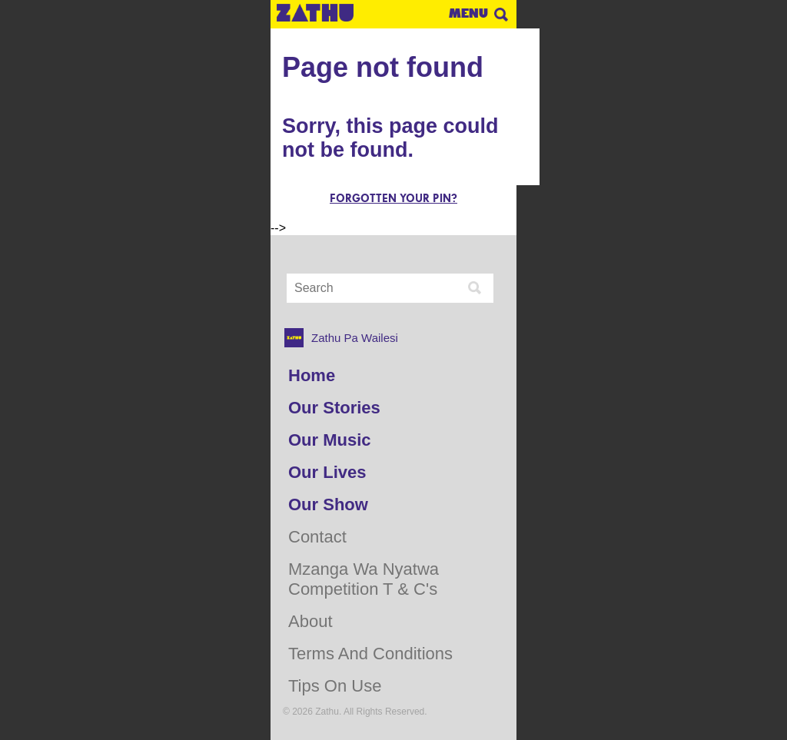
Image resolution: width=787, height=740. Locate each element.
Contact (317, 536)
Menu (468, 13)
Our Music (329, 440)
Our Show (328, 504)
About (310, 621)
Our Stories (334, 407)
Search (500, 15)
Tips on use (334, 685)
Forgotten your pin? (393, 199)
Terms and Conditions (370, 653)
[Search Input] (375, 288)
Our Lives (327, 472)
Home (311, 375)
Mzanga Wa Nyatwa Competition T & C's (363, 579)
